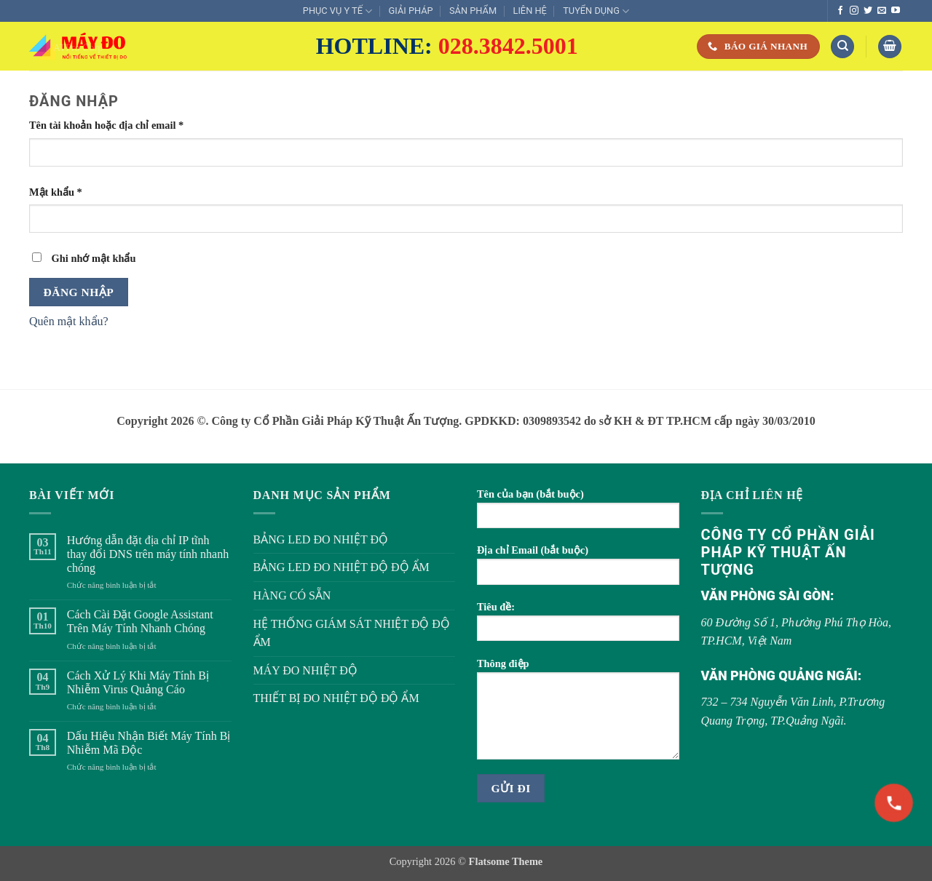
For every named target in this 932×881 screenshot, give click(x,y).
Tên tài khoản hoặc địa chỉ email (117, 125)
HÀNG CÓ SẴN (292, 595)
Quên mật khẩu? (68, 321)
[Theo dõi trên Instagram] (854, 11)
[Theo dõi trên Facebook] (840, 11)
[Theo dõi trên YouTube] (895, 11)
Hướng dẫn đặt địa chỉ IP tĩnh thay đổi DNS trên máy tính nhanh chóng (148, 554)
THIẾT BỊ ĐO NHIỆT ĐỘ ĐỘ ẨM (336, 698)
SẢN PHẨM (473, 10)
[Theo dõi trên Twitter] (868, 11)
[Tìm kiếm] (842, 47)
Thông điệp (578, 714)
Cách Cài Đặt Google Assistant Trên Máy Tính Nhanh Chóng (140, 621)
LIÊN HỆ (529, 10)
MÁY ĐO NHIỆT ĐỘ (305, 670)
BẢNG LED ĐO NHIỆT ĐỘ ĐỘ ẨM (341, 567)
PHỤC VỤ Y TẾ (337, 11)
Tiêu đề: (578, 626)
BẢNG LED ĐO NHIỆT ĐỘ (320, 539)
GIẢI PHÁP (411, 10)
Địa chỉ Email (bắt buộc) (578, 569)
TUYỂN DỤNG (596, 11)
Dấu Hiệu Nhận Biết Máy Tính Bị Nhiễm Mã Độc (149, 743)
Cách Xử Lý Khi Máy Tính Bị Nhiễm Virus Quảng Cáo (138, 682)
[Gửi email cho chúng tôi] (881, 11)
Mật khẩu (66, 192)
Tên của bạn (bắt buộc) (578, 513)
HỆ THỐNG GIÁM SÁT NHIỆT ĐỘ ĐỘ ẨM (351, 633)
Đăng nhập (79, 292)
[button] (889, 47)
